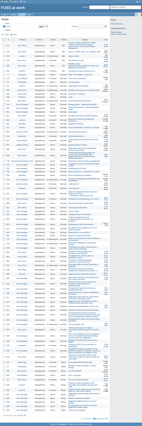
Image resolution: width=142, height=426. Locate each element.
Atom (98, 418)
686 (8, 149)
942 (8, 345)
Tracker (39, 40)
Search (85, 7)
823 (8, 219)
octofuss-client (22, 132)
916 (8, 293)
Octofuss (22, 97)
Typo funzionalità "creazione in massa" (84, 127)
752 (8, 168)
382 (8, 56)
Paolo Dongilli (107, 45)
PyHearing (22, 82)
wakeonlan (72, 112)
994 (8, 357)
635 (8, 136)
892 (8, 71)
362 (8, 108)
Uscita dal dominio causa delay (80, 203)
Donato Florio (107, 199)
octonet (22, 56)
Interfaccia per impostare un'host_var (83, 306)
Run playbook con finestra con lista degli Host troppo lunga (82, 406)
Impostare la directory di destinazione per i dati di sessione (83, 278)
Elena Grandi (107, 155)
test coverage (73, 82)
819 (8, 306)
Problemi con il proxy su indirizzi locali (83, 90)
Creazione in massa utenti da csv (81, 71)
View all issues (117, 24)
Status (8, 26)
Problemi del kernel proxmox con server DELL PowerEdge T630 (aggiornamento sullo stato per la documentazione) (81, 155)
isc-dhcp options (75, 371)
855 (8, 320)
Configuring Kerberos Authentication (83, 116)
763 (8, 188)
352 (8, 390)
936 (8, 341)
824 (8, 302)
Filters (7, 23)
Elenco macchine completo (79, 398)
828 (8, 315)
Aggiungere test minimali (78, 86)
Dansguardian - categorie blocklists (82, 104)
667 (8, 145)
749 (8, 244)
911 (8, 310)
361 (8, 112)
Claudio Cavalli (107, 203)
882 (8, 252)
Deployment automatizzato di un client (83, 199)
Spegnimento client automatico (80, 224)
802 (8, 289)
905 (8, 274)
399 (8, 97)
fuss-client (22, 45)
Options (8, 30)
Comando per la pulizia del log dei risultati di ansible (82, 289)
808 (8, 203)
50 (22, 415)
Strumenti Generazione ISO (22, 161)
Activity (14, 15)
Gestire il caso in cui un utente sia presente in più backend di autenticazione (82, 283)
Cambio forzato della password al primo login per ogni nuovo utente (84, 390)
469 (8, 375)
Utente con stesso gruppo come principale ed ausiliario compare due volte (83, 385)
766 (8, 175)
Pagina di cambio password (79, 235)
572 (8, 127)
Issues (22, 15)
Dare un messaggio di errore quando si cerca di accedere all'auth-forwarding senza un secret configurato (84, 336)
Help (24, 1)
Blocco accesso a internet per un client (84, 171)
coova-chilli (22, 94)
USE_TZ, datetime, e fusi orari (80, 75)
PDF (106, 418)
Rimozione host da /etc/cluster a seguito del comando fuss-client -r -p (83, 270)
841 (8, 394)
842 (8, 398)
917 (8, 298)
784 (8, 265)
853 (8, 232)
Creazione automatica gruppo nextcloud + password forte (80, 261)
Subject (85, 40)
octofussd (22, 136)
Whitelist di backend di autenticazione (83, 310)
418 (8, 104)
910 (8, 284)
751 (8, 165)
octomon (22, 75)
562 (8, 140)
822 (8, 214)
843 (8, 410)
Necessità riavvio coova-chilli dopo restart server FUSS (82, 149)
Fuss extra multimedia (77, 78)
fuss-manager (22, 165)
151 (8, 86)
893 (8, 257)
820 (8, 211)
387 (8, 116)
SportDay (22, 124)
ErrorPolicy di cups (76, 60)
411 (8, 101)
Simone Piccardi (107, 66)
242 (8, 371)
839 (8, 406)
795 (8, 60)
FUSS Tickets (116, 32)
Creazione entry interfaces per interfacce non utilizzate (80, 252)
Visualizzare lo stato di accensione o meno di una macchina (83, 248)
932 (8, 330)
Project (23, 40)
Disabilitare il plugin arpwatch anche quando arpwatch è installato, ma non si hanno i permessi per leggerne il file (84, 350)
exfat (70, 97)
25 (19, 415)
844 (8, 235)
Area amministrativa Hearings (80, 362)
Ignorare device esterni (77, 145)
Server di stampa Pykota (78, 380)
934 (8, 336)
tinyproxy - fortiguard (76, 94)
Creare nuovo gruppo (77, 410)
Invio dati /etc (73, 184)
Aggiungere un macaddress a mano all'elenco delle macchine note (82, 302)
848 (8, 248)
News (29, 15)
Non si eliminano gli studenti (79, 175)
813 (8, 229)
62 (8, 362)
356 (8, 90)
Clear (15, 34)
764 (8, 184)
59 (8, 82)
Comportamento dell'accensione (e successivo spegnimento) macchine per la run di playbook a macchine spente (84, 314)
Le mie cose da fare (118, 34)
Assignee (107, 40)
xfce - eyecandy (74, 375)
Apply (7, 34)
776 (8, 180)
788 (8, 324)
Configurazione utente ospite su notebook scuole (81, 256)
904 (8, 261)
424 (8, 52)
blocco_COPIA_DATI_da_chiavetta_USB (84, 52)
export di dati (73, 211)
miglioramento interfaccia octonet (81, 274)
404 (8, 120)
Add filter (74, 26)
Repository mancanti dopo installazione (84, 161)
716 (8, 161)
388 (8, 94)
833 (8, 224)
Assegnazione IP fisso (77, 168)
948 (8, 66)
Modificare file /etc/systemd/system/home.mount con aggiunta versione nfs (83, 65)
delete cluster (73, 56)
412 (8, 45)
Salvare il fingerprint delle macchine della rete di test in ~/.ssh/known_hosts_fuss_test (82, 193)
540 (8, 385)
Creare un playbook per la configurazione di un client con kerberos (80, 219)
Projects (16, 1)
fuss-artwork (22, 375)
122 (8, 78)
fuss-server (22, 60)
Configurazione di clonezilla (79, 214)
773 (8, 239)
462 (8, 124)
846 (8, 351)
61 (8, 366)
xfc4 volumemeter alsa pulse (79, 101)
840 (8, 402)
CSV (102, 418)
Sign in (137, 1)
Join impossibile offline (77, 207)
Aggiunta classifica (76, 124)
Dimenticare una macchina (79, 232)
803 (8, 194)
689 (8, 155)
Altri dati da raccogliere (77, 132)
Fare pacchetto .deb (76, 324)
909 (8, 278)
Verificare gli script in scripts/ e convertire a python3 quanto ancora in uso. (83, 329)
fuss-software (22, 78)
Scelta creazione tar (76, 136)
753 (8, 171)
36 (8, 199)
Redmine (63, 424)
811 (8, 207)
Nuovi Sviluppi (22, 104)
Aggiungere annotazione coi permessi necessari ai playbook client (83, 297)
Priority (64, 40)
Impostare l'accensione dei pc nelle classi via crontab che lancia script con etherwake (84, 357)
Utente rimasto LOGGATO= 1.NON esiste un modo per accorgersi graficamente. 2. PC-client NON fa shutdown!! (81, 45)
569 (8, 270)
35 (8, 380)
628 (8, 132)
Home (6, 1)
